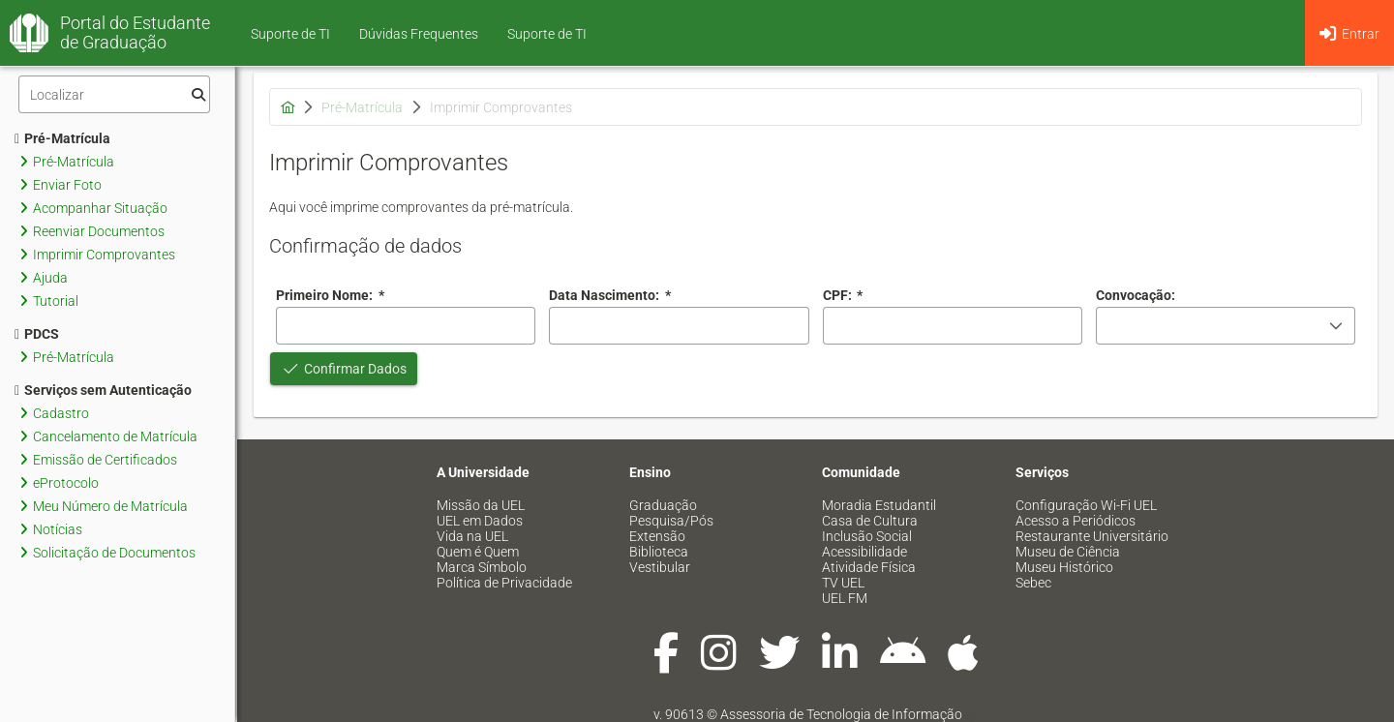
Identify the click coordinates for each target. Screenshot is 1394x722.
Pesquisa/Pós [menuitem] (671, 520)
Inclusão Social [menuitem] (867, 536)
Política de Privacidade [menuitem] (504, 582)
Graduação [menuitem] (663, 505)
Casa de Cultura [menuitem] (870, 520)
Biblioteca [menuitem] (658, 551)
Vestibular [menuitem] (659, 567)
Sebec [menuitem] (1033, 582)
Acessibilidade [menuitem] (864, 551)
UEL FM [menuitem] (844, 598)
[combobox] (678, 326)
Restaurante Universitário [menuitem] (1091, 536)
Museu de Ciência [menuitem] (1067, 551)
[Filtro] (114, 94)
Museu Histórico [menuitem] (1064, 567)
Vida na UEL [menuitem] (472, 536)
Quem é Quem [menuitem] (478, 551)
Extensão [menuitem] (657, 536)
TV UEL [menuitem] (843, 582)
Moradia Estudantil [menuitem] (879, 505)
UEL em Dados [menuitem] (480, 520)
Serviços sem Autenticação (103, 390)
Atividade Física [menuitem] (869, 567)
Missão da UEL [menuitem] (481, 505)
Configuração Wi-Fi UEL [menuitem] (1086, 505)
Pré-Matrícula (62, 138)
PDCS (37, 334)
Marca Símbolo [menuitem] (482, 567)
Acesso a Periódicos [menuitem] (1075, 520)
